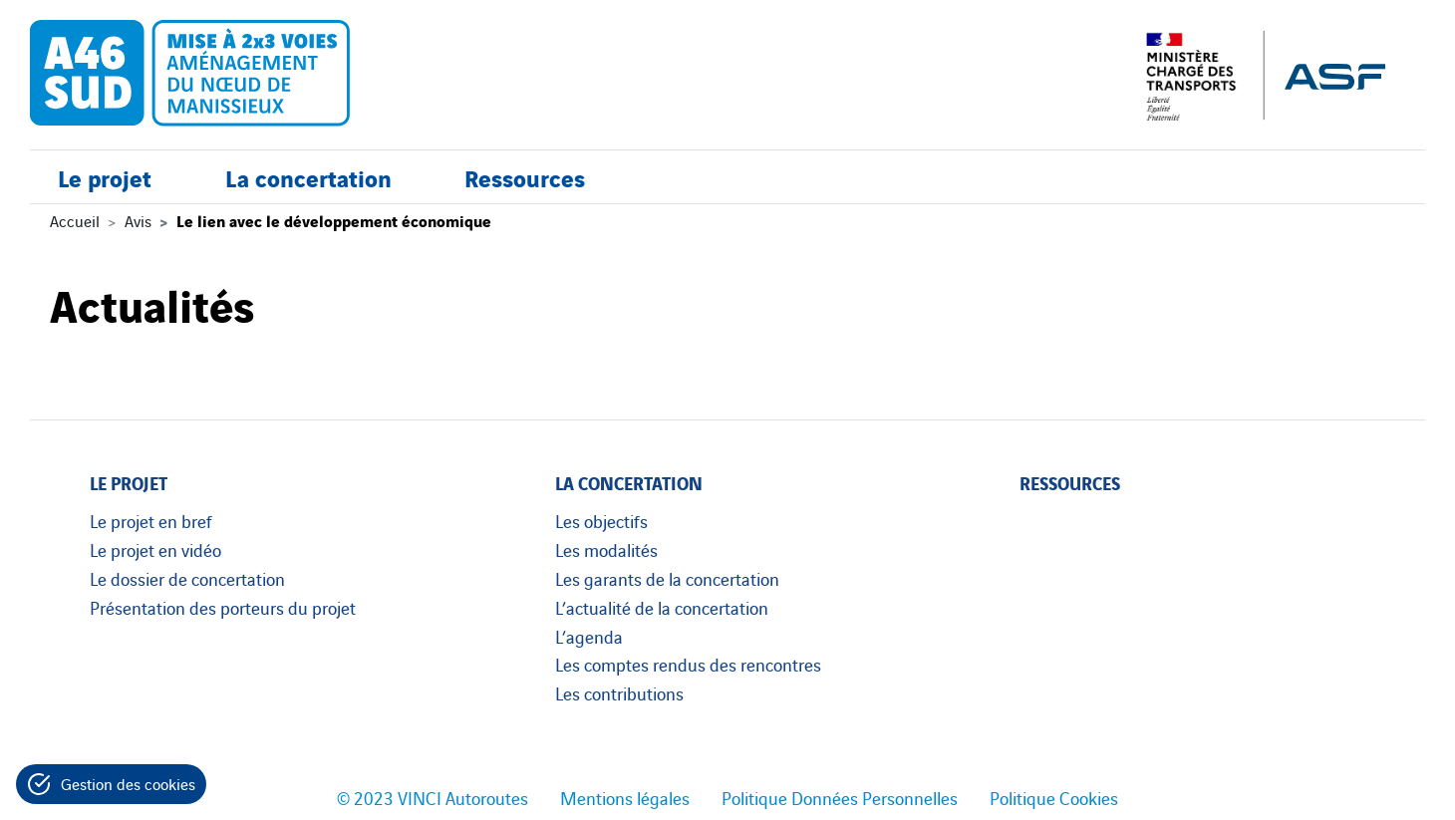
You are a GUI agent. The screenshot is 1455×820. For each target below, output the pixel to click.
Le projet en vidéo (155, 549)
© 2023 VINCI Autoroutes (432, 797)
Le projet (104, 176)
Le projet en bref (151, 520)
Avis (138, 220)
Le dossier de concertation (187, 578)
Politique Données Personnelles (840, 797)
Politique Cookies (1054, 797)
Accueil (75, 220)
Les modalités (606, 549)
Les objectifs (601, 520)
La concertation (308, 176)
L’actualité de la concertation (661, 607)
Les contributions (619, 692)
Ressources (524, 176)
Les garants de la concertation (667, 578)
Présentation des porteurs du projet (223, 607)
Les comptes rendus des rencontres (688, 664)
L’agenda (589, 636)
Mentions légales (625, 797)
